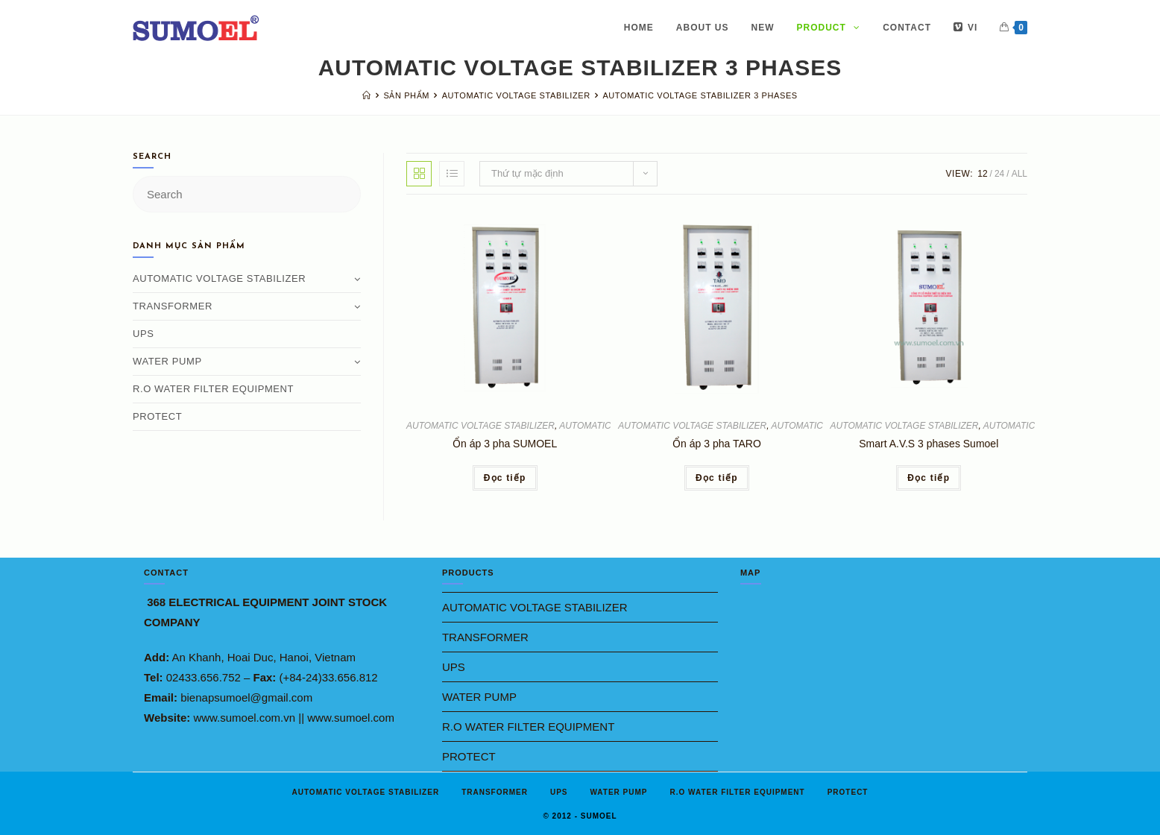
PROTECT (157, 416)
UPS (143, 333)
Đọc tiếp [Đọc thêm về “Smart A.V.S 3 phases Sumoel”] (928, 478)
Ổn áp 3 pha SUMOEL (505, 444)
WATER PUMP (247, 361)
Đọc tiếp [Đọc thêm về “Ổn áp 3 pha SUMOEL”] (505, 478)
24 (999, 173)
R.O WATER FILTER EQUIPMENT (213, 388)
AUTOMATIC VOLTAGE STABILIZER (480, 425)
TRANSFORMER (247, 306)
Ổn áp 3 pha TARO (716, 444)
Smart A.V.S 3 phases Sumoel (928, 444)
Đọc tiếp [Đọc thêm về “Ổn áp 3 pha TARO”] (717, 478)
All (1019, 173)
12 (982, 173)
